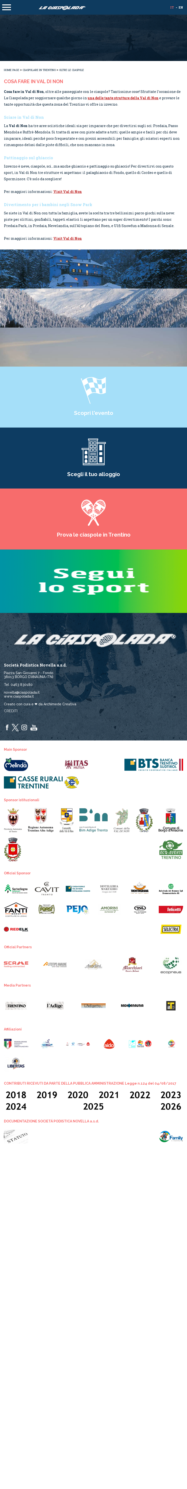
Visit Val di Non (67, 191)
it (172, 7)
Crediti (11, 711)
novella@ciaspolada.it (22, 692)
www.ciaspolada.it (19, 696)
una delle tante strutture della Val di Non (123, 98)
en (181, 7)
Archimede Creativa (60, 704)
